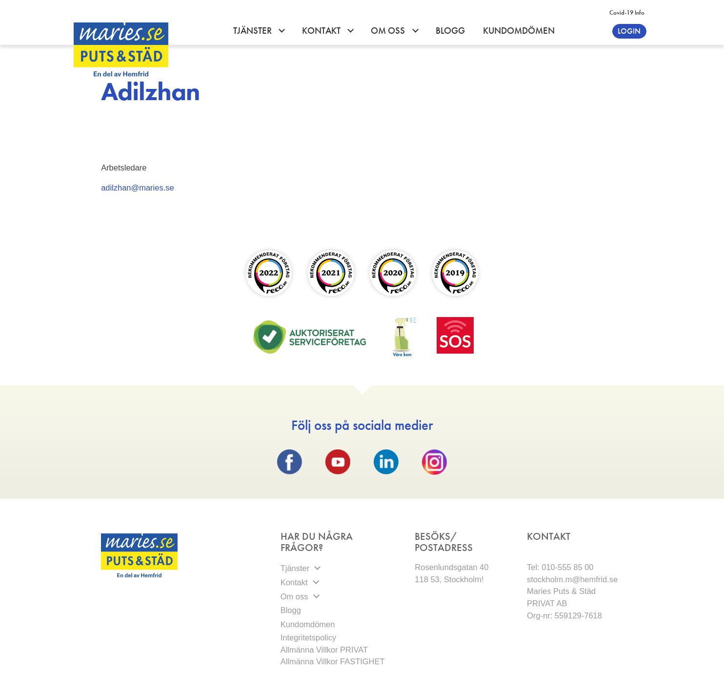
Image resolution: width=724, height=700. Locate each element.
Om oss (389, 31)
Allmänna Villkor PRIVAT (324, 649)
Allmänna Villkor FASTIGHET (333, 661)
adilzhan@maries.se (137, 187)
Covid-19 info (626, 12)
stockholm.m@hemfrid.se (572, 579)
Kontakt (322, 31)
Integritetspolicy (310, 637)
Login (629, 31)
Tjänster (253, 31)
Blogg (450, 31)
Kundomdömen (519, 31)
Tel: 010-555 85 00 (560, 567)
